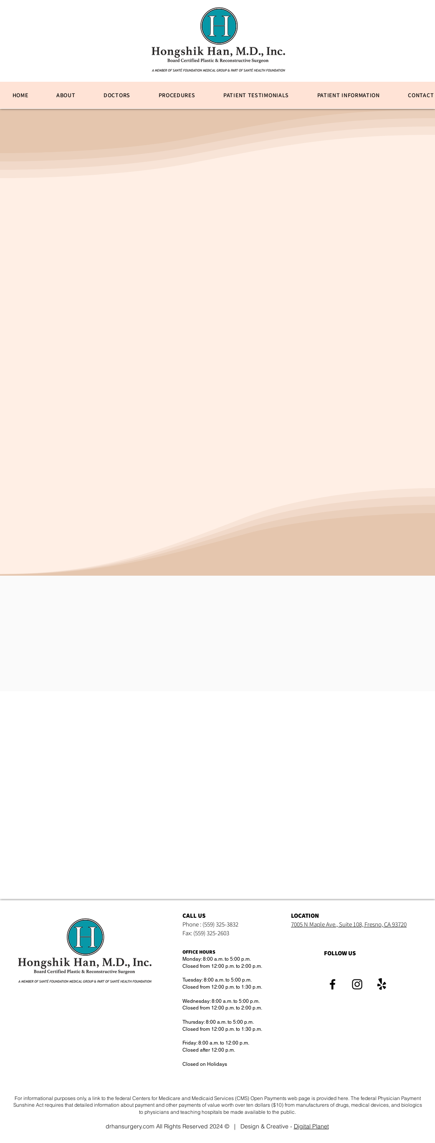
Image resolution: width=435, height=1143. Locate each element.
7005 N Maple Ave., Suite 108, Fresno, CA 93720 (349, 924)
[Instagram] (357, 984)
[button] (177, 95)
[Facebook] (332, 984)
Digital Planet (311, 1126)
